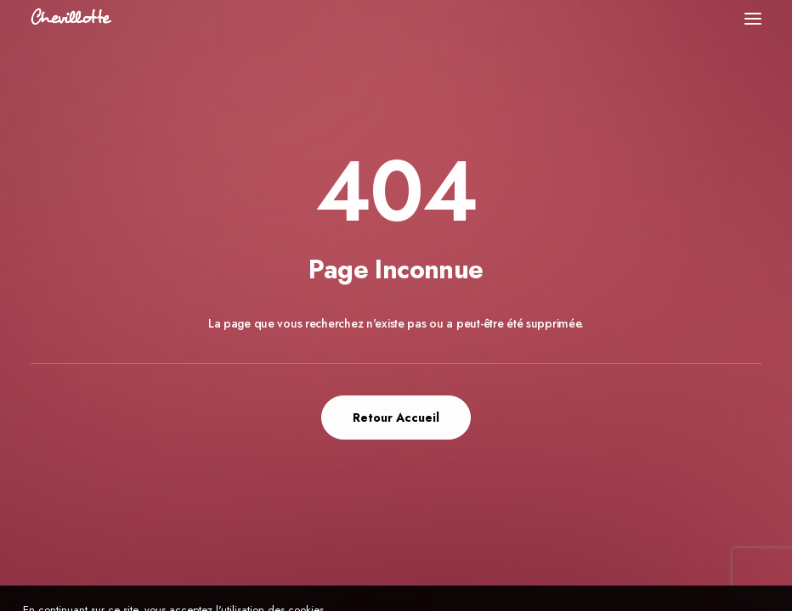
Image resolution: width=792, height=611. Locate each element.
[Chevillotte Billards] (71, 18)
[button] (753, 18)
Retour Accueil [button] (396, 417)
